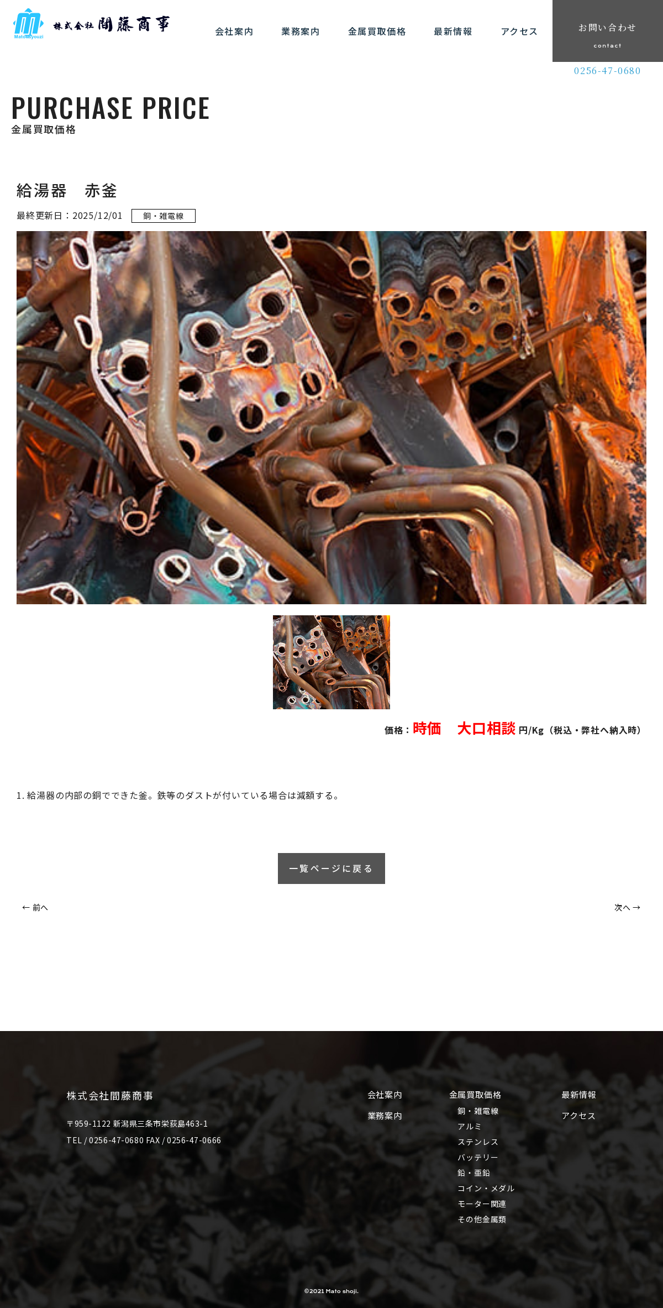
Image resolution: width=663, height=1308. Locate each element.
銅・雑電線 (478, 1110)
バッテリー (478, 1157)
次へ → (627, 907)
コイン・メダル (486, 1188)
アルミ (470, 1126)
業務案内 (384, 1115)
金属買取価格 (475, 1094)
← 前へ (35, 907)
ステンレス (478, 1141)
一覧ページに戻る (331, 868)
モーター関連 (482, 1203)
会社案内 (384, 1094)
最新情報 (579, 1094)
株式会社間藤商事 (110, 1095)
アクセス (579, 1115)
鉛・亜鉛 (474, 1172)
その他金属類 (482, 1219)
